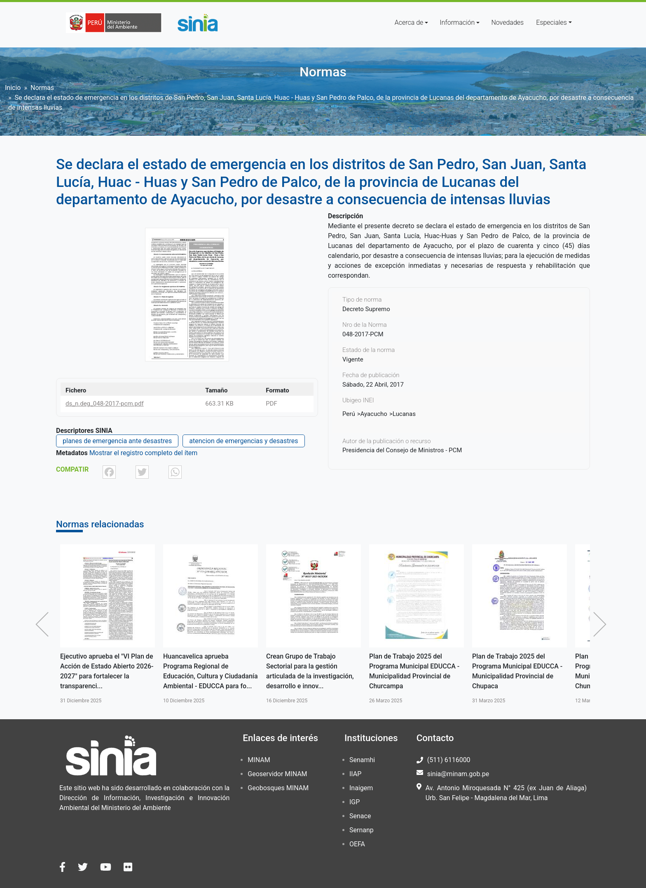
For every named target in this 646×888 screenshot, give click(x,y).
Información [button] (457, 22)
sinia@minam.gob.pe (458, 774)
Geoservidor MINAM (277, 774)
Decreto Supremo (366, 309)
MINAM (259, 760)
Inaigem (361, 788)
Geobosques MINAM (278, 788)
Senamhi (362, 760)
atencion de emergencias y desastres (243, 441)
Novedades (507, 22)
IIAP (355, 774)
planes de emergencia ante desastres (117, 441)
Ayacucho (373, 414)
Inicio (13, 88)
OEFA (357, 844)
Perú (348, 414)
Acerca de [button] (409, 22)
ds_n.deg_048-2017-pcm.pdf (105, 403)
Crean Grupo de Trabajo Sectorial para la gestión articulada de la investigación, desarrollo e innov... (310, 671)
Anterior (44, 624)
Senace (360, 816)
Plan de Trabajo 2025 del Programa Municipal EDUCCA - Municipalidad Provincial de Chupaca (517, 671)
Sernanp (361, 830)
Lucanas (404, 414)
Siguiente (602, 624)
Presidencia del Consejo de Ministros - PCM (402, 450)
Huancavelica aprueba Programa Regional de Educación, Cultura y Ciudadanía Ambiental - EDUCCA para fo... (210, 671)
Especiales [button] (551, 22)
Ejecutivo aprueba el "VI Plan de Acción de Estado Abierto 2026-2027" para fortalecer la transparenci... (107, 671)
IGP (354, 802)
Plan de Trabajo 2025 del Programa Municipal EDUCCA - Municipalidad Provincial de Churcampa (414, 671)
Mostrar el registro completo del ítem (143, 453)
